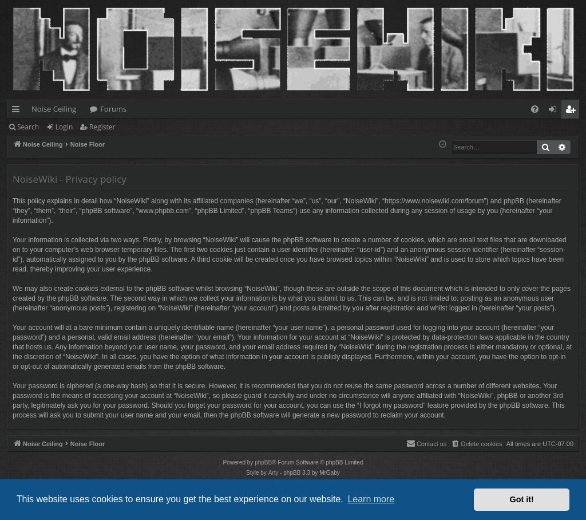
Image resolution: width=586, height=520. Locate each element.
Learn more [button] (370, 499)
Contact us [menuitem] (426, 443)
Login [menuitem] (554, 111)
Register (102, 127)
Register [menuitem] (573, 111)
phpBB (263, 462)
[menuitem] (535, 109)
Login (64, 127)
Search (28, 127)
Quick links (18, 111)
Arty (273, 473)
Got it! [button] (522, 499)
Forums (113, 109)
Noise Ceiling (53, 109)
